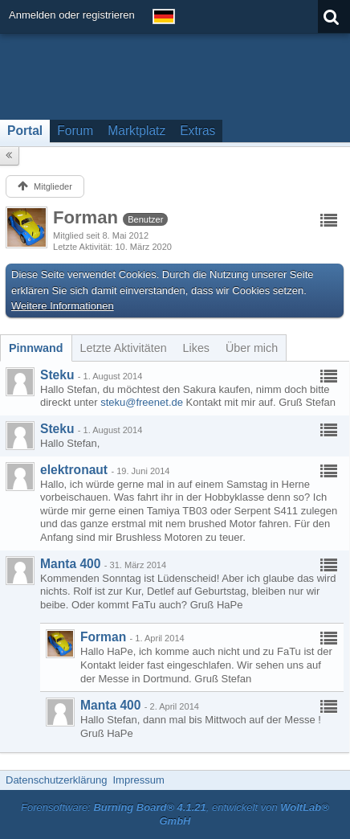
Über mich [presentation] (252, 348)
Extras (197, 130)
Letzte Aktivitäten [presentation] (123, 348)
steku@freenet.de (141, 402)
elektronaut (74, 470)
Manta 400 (70, 564)
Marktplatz (136, 130)
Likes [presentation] (196, 348)
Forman (103, 637)
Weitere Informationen (62, 306)
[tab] (36, 348)
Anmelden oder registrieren (72, 15)
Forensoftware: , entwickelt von (175, 814)
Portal (25, 130)
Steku (57, 375)
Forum (75, 130)
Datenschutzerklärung (56, 780)
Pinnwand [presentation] (36, 348)
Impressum (138, 780)
